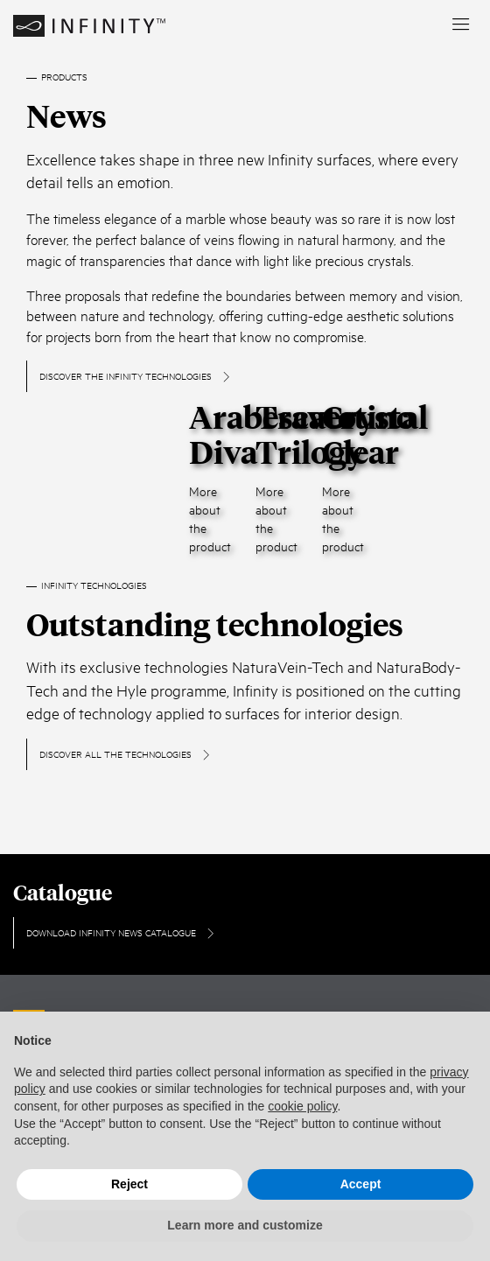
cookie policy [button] (302, 1106)
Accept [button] (361, 1184)
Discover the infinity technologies (135, 375)
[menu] (461, 26)
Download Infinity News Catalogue (121, 932)
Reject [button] (129, 1184)
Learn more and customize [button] (244, 1225)
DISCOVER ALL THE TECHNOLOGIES (125, 753)
